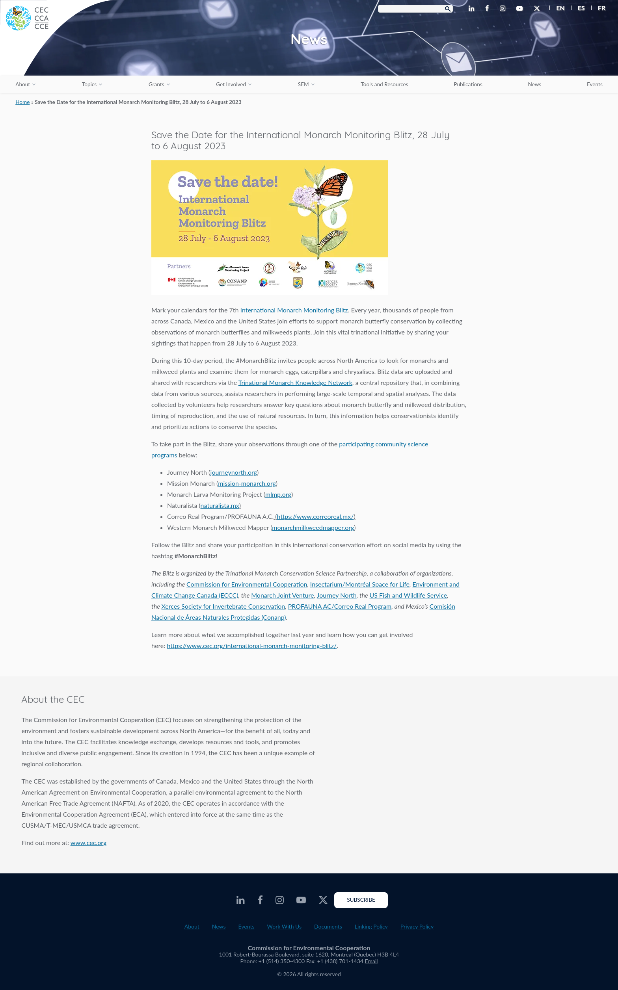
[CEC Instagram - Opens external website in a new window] (504, 8)
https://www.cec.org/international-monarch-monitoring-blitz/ (252, 645)
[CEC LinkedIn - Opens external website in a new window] (472, 8)
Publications (468, 84)
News (535, 84)
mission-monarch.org (247, 483)
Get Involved (231, 84)
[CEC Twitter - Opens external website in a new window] (538, 8)
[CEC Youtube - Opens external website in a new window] (521, 8)
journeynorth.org (233, 472)
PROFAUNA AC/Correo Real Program (340, 606)
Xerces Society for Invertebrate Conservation (223, 606)
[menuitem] (557, 8)
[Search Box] (415, 9)
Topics (89, 84)
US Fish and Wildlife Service (408, 595)
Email (371, 961)
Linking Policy (371, 926)
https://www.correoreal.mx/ (315, 516)
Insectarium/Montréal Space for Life (360, 584)
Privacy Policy (417, 926)
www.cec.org (89, 842)
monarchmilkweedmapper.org (313, 527)
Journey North (337, 595)
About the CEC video (472, 765)
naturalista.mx (220, 505)
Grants (156, 84)
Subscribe (361, 900)
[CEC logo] (59, 59)
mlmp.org (278, 494)
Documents (328, 926)
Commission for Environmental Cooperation (246, 584)
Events (595, 84)
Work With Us (284, 926)
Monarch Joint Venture (282, 595)
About (22, 84)
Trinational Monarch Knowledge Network (295, 382)
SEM (303, 84)
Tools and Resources (384, 84)
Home (22, 102)
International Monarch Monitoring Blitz (294, 310)
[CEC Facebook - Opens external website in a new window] (488, 8)
